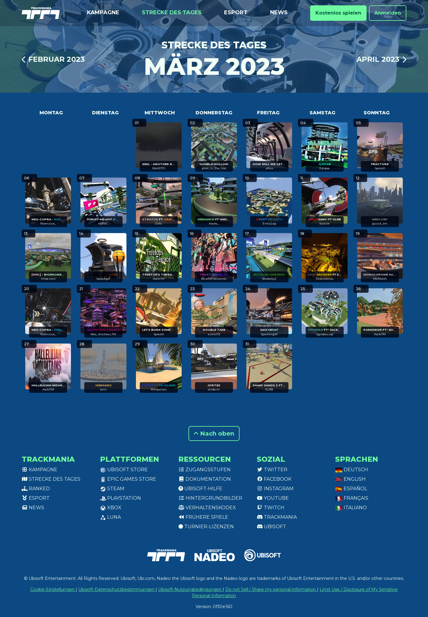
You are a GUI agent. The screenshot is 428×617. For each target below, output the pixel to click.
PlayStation (120, 498)
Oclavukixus (324, 278)
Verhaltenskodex (207, 507)
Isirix (103, 389)
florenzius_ (48, 223)
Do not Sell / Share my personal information (271, 589)
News (279, 12)
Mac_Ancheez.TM (103, 334)
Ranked (36, 488)
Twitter (272, 469)
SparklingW (269, 334)
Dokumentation (204, 479)
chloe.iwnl (48, 278)
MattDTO (158, 168)
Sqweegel (103, 278)
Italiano (351, 507)
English (350, 479)
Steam (112, 488)
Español (351, 488)
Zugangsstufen (204, 469)
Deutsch (351, 469)
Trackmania (277, 517)
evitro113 (214, 334)
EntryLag (269, 223)
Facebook (274, 479)
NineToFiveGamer (214, 278)
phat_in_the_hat (214, 168)
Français (351, 498)
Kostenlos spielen (338, 13)
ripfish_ (103, 223)
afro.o (269, 168)
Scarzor (324, 223)
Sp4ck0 (380, 168)
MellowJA (380, 278)
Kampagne (103, 12)
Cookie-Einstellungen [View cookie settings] (53, 589)
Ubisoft (271, 526)
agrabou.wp (324, 334)
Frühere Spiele (203, 517)
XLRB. (269, 389)
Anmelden (387, 13)
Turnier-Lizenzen (206, 526)
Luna (110, 517)
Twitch (270, 507)
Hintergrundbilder (210, 498)
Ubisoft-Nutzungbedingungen (190, 589)
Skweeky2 (269, 278)
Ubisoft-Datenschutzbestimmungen (117, 589)
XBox (110, 507)
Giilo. (158, 223)
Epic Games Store (128, 479)
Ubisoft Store (124, 469)
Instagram (275, 488)
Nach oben (214, 433)
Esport (236, 12)
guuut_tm (379, 223)
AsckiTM (158, 278)
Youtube (273, 498)
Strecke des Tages (172, 12)
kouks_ (214, 223)
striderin (214, 389)
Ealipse (324, 168)
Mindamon (159, 389)
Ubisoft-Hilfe (200, 488)
